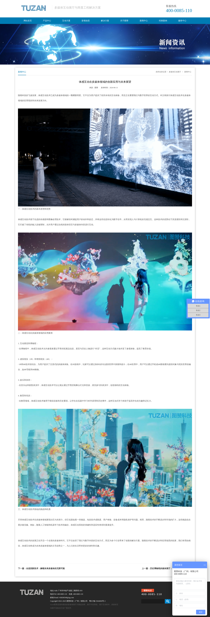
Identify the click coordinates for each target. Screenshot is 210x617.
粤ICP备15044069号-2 (97, 601)
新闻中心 (187, 72)
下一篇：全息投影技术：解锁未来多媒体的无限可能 (41, 568)
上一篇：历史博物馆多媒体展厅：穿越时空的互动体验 (166, 568)
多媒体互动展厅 (175, 72)
